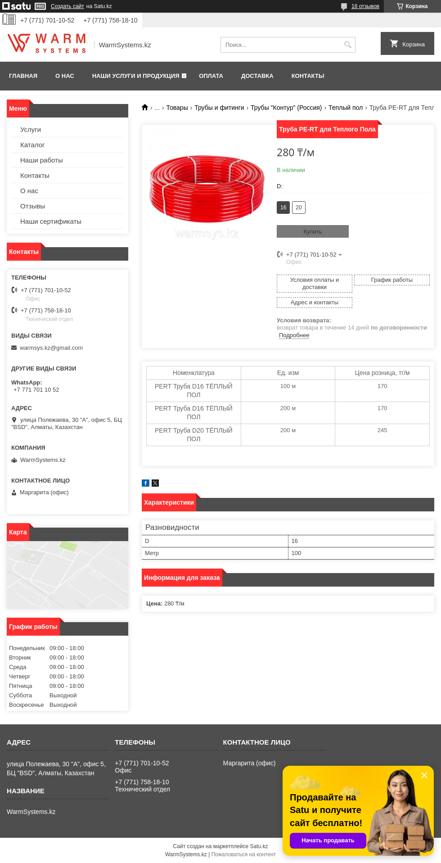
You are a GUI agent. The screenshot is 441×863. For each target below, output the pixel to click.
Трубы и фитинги (219, 107)
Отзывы (32, 206)
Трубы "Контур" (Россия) (286, 107)
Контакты (308, 75)
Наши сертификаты (50, 221)
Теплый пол (345, 107)
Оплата (211, 75)
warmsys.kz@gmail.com (51, 347)
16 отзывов (365, 6)
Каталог (32, 145)
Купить (312, 231)
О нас (64, 75)
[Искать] (348, 45)
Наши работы (41, 160)
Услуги (30, 129)
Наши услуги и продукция (136, 75)
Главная (23, 75)
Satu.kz (259, 846)
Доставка (257, 75)
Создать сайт (67, 6)
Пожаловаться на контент (244, 854)
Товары (177, 107)
